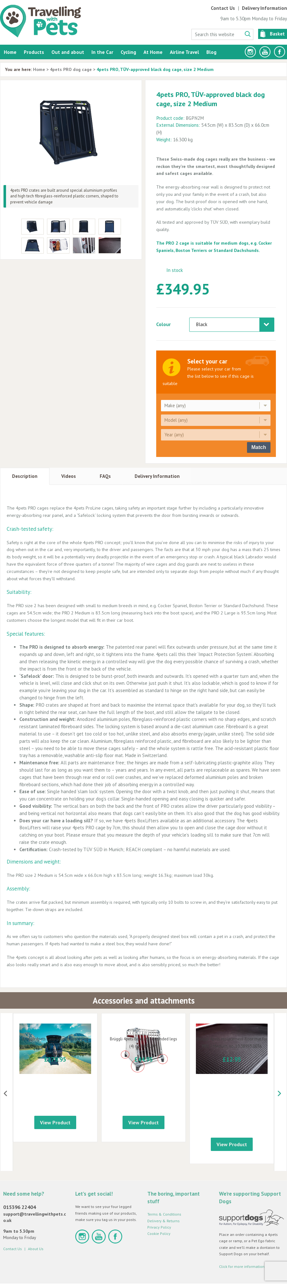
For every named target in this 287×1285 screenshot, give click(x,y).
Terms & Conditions (164, 1192)
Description (24, 476)
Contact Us (223, 8)
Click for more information (241, 1244)
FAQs (105, 476)
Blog (211, 52)
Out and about (67, 52)
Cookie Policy (158, 1211)
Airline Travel (184, 52)
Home (10, 52)
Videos (68, 476)
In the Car (102, 52)
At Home (153, 52)
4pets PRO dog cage (71, 69)
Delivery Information (264, 8)
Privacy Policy (159, 1205)
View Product (55, 1129)
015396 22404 (19, 1185)
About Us (35, 1226)
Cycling (128, 52)
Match (258, 447)
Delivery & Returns (163, 1198)
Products (34, 52)
